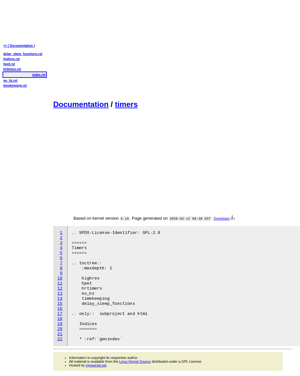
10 (59, 278)
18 (59, 318)
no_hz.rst (10, 80)
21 (59, 334)
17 (59, 313)
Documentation (81, 104)
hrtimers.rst (12, 69)
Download (224, 218)
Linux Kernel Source (134, 361)
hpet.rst (9, 64)
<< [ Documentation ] (19, 45)
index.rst (39, 75)
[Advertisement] (144, 49)
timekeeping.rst (15, 85)
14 (59, 298)
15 (59, 303)
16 (59, 308)
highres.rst (11, 59)
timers (126, 104)
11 (59, 283)
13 (59, 293)
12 (59, 288)
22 (59, 339)
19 (59, 324)
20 (59, 329)
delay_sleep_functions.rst (22, 54)
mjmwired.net (96, 365)
